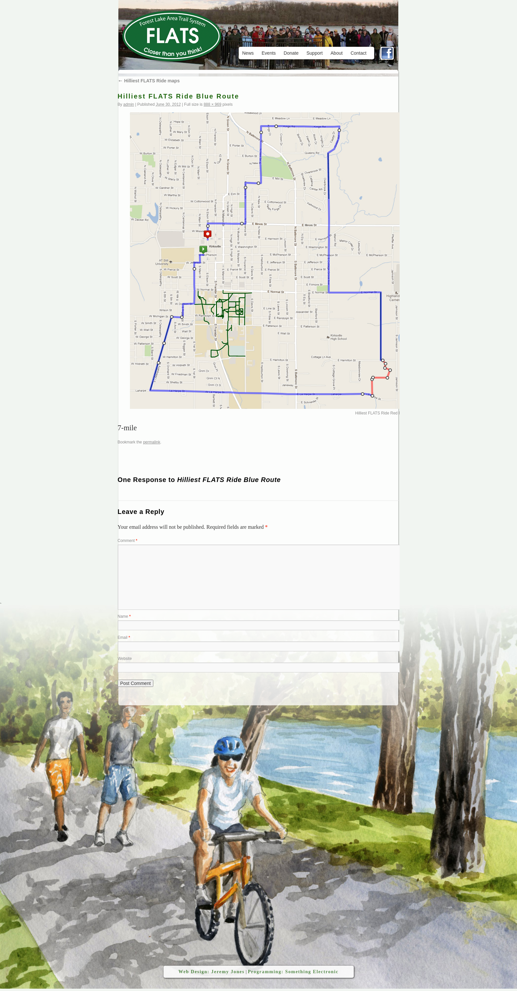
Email (124, 637)
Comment (127, 540)
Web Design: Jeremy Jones (211, 971)
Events (269, 53)
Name (124, 616)
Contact (358, 53)
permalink (151, 442)
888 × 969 (213, 104)
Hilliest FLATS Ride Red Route (382, 413)
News (248, 53)
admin (128, 104)
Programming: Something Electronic (293, 971)
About (337, 53)
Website (125, 658)
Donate (291, 53)
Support (314, 53)
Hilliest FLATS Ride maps (149, 80)
